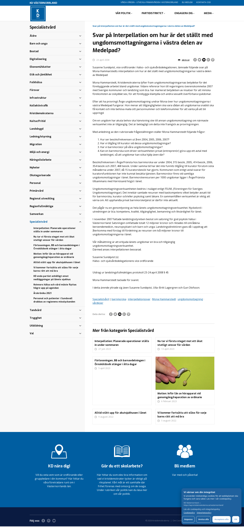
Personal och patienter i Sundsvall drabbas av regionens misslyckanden (54, 301)
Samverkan (36, 214)
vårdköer (98, 303)
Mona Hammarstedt (164, 300)
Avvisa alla (203, 519)
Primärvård (36, 191)
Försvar (34, 90)
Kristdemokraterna (41, 114)
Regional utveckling (42, 199)
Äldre (33, 36)
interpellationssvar (139, 300)
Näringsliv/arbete (40, 160)
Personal (35, 183)
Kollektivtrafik (39, 106)
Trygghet (36, 318)
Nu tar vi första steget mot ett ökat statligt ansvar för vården (53, 239)
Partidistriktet (152, 13)
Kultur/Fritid (37, 121)
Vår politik (122, 13)
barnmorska (118, 300)
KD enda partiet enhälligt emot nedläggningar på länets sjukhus (52, 278)
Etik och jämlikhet (41, 75)
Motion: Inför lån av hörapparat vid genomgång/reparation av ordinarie (53, 256)
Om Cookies (178, 521)
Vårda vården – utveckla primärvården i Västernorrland (149, 2)
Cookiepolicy (189, 513)
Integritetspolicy (204, 513)
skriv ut (184, 60)
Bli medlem (187, 2)
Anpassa (188, 519)
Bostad (34, 52)
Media (208, 13)
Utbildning (36, 326)
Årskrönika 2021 (42, 293)
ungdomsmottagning (190, 300)
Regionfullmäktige (41, 207)
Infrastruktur (38, 98)
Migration (36, 145)
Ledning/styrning (40, 137)
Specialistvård (101, 300)
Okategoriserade (40, 176)
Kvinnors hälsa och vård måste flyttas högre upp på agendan (54, 287)
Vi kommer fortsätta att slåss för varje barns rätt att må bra (55, 270)
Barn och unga (38, 44)
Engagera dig (184, 13)
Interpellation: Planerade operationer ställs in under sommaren (54, 230)
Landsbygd (36, 129)
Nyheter (35, 168)
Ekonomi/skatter (40, 67)
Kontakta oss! (203, 2)
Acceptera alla (221, 519)
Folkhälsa (36, 83)
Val (32, 334)
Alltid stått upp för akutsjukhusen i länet (56, 263)
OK (235, 519)
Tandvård (35, 310)
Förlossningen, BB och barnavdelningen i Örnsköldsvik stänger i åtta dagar (56, 247)
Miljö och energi (39, 152)
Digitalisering (38, 59)
